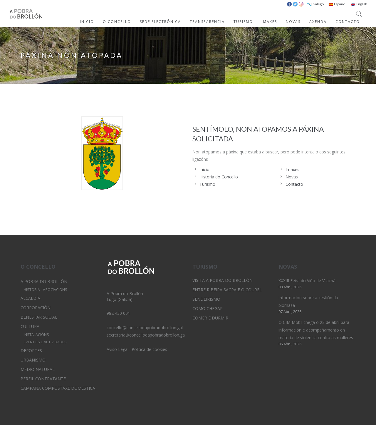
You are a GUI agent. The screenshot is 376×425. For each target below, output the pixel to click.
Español (337, 4)
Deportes (31, 350)
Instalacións (36, 334)
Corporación (36, 307)
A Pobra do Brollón (44, 281)
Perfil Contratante (43, 379)
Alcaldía (30, 298)
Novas (292, 177)
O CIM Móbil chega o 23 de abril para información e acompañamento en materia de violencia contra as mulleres (315, 329)
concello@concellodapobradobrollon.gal (145, 327)
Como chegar (207, 308)
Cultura (30, 326)
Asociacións (55, 289)
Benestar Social (39, 317)
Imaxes (292, 169)
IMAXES (269, 21)
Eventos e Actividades (45, 341)
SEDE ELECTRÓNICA (160, 21)
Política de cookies (149, 349)
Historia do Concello (218, 177)
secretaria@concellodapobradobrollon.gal (146, 335)
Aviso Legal (117, 349)
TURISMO (243, 21)
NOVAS (293, 21)
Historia (32, 289)
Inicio (204, 169)
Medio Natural (38, 369)
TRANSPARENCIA (207, 21)
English (359, 4)
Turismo (207, 184)
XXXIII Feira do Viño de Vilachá (306, 280)
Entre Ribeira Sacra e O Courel (227, 289)
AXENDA (318, 21)
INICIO (87, 21)
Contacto (294, 184)
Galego (315, 4)
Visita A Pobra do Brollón (222, 280)
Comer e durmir (210, 318)
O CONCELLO (117, 21)
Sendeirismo (206, 299)
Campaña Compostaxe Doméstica (58, 388)
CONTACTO (347, 21)
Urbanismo (33, 360)
